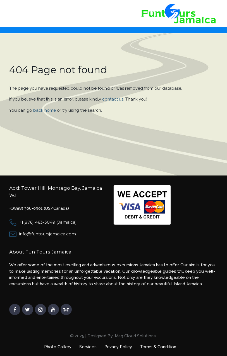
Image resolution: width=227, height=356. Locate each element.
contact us (112, 99)
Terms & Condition (158, 346)
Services (88, 346)
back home (44, 110)
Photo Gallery (57, 346)
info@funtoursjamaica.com (47, 233)
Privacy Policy (118, 346)
